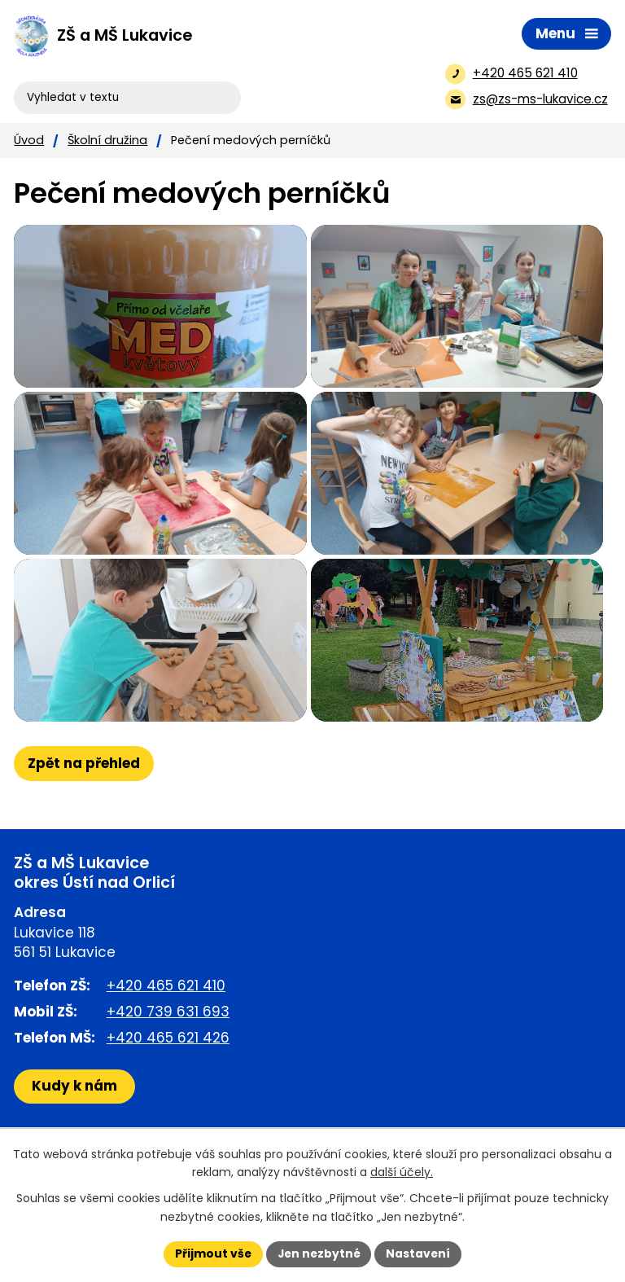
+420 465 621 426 (168, 1086)
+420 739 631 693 (168, 1060)
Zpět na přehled (84, 812)
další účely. (401, 1172)
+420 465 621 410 (166, 1034)
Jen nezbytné (318, 1253)
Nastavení (419, 1253)
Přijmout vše (211, 1253)
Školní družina (107, 140)
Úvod (29, 140)
